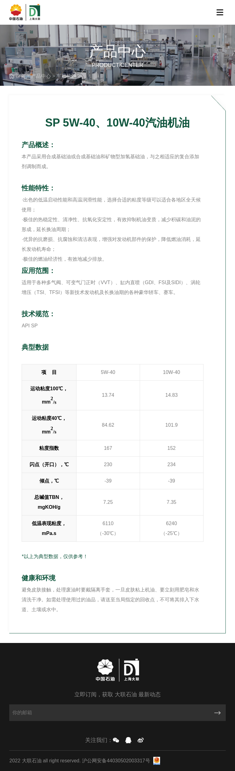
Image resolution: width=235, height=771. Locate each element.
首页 (20, 76)
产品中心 (41, 76)
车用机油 (66, 76)
